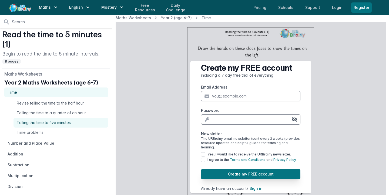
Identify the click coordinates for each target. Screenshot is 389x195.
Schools (286, 7)
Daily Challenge (175, 7)
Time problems (30, 132)
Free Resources (145, 7)
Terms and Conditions (248, 160)
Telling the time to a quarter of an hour (51, 112)
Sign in (256, 188)
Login (338, 7)
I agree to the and (251, 160)
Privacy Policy (284, 160)
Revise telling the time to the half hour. (51, 103)
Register (361, 7)
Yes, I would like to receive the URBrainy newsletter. (249, 154)
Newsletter (250, 140)
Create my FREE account (251, 174)
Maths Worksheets (133, 17)
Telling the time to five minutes (44, 122)
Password (210, 110)
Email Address (214, 87)
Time (206, 17)
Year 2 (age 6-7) (176, 17)
